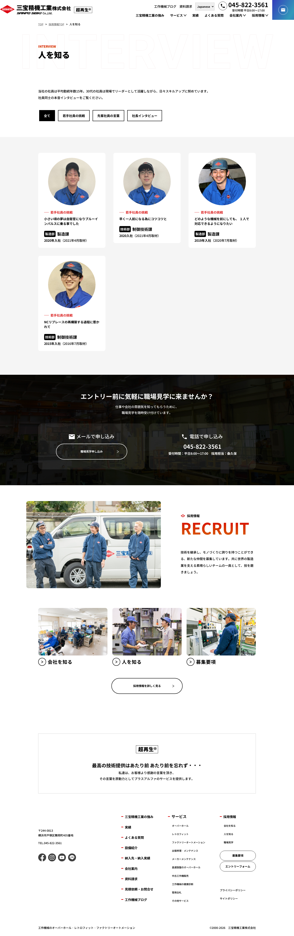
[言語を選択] (204, 6)
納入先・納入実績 (140, 859)
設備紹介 (132, 848)
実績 (128, 827)
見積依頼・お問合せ (142, 890)
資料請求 (132, 879)
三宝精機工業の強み (142, 817)
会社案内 (132, 869)
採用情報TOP (57, 24)
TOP (41, 24)
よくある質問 (136, 838)
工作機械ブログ (138, 900)
